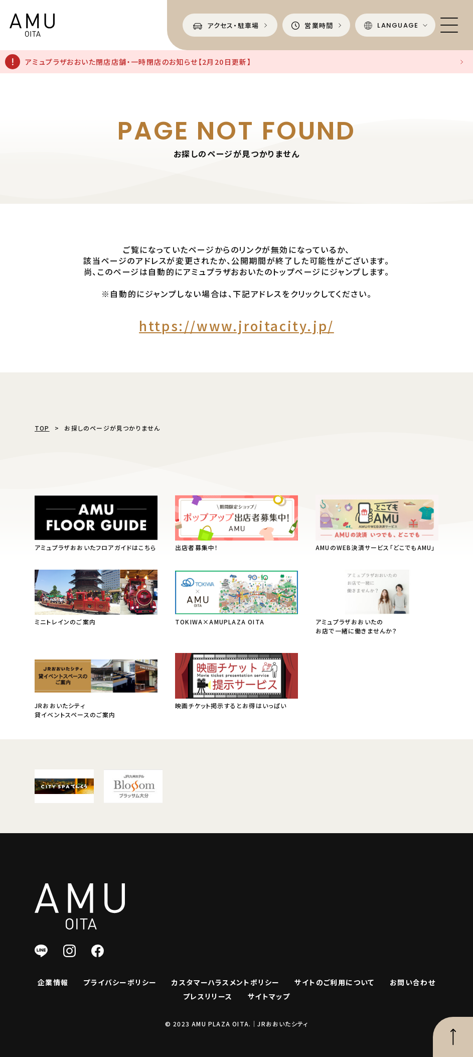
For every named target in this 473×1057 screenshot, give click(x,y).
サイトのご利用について (334, 982)
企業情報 (53, 982)
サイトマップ (269, 996)
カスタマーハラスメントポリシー (225, 982)
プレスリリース (208, 996)
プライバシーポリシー (119, 982)
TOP (42, 428)
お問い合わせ (412, 982)
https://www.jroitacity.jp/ (236, 325)
